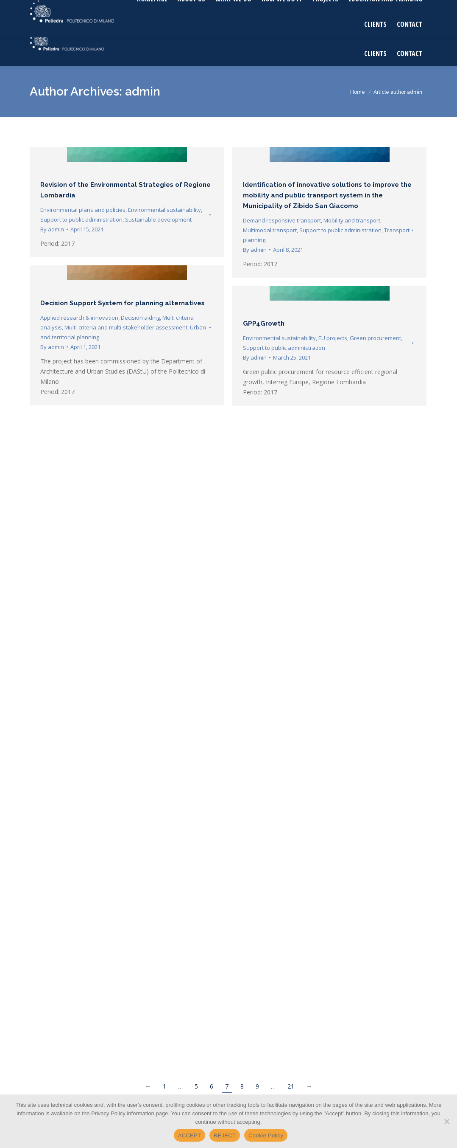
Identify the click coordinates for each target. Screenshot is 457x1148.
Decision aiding (140, 317)
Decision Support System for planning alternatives (122, 303)
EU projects (332, 338)
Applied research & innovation (79, 317)
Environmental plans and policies (82, 210)
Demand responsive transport (282, 220)
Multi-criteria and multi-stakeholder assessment (125, 327)
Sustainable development (158, 219)
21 (290, 1086)
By (52, 229)
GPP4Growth (263, 323)
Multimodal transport (270, 230)
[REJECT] (446, 1121)
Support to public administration (81, 219)
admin (142, 91)
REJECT (225, 1135)
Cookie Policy (265, 1135)
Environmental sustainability (164, 210)
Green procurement (375, 338)
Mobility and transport (351, 220)
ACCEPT (189, 1135)
